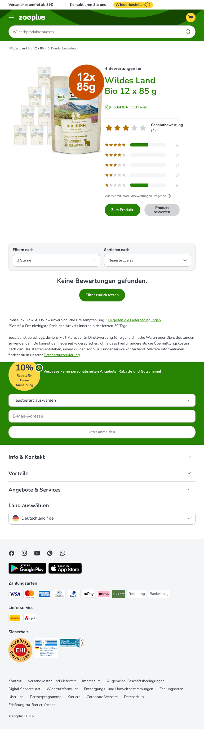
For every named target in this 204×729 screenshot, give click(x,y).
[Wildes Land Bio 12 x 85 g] (58, 109)
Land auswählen (28, 505)
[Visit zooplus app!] (27, 572)
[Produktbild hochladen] (126, 107)
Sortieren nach (116, 249)
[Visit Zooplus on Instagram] (24, 553)
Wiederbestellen (133, 5)
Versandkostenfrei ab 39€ (30, 4)
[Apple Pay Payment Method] (89, 595)
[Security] (20, 651)
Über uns (16, 696)
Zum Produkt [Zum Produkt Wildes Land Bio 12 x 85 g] (122, 209)
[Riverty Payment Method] (118, 595)
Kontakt (14, 681)
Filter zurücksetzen (102, 294)
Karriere (74, 696)
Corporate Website (102, 696)
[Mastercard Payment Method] (29, 595)
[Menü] (11, 17)
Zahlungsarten (171, 688)
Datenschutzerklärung (62, 354)
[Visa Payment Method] (14, 595)
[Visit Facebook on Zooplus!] (11, 553)
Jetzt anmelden (102, 431)
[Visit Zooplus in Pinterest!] (50, 553)
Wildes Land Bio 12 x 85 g (27, 48)
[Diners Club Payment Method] (59, 595)
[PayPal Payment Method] (74, 595)
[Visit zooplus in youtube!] (37, 553)
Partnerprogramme (45, 696)
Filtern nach (23, 249)
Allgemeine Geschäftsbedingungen (136, 681)
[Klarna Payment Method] (103, 595)
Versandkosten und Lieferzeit (52, 681)
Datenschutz (134, 696)
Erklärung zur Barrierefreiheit (32, 704)
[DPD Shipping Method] (29, 619)
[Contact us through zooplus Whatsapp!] (62, 553)
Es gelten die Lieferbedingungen (134, 320)
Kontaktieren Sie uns (88, 4)
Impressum (91, 681)
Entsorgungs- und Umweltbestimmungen (118, 688)
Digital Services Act (24, 688)
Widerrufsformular (62, 688)
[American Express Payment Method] (44, 595)
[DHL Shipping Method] (14, 619)
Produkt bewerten (162, 209)
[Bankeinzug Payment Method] (159, 594)
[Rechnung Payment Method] (136, 594)
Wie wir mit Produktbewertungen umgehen (138, 196)
